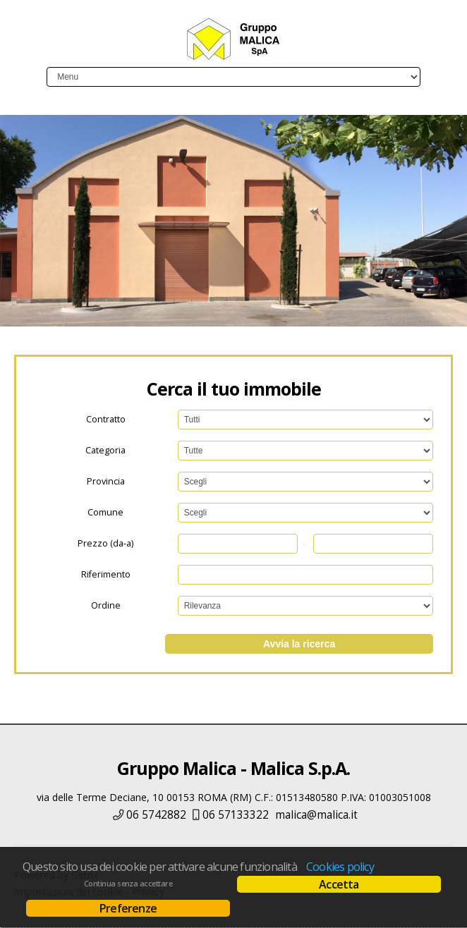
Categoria (105, 450)
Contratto (106, 419)
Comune (105, 512)
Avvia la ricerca (299, 643)
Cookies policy (340, 866)
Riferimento (106, 574)
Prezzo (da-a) (105, 543)
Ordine (106, 605)
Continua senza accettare (128, 884)
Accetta (338, 884)
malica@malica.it (316, 814)
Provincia (106, 481)
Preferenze (128, 908)
